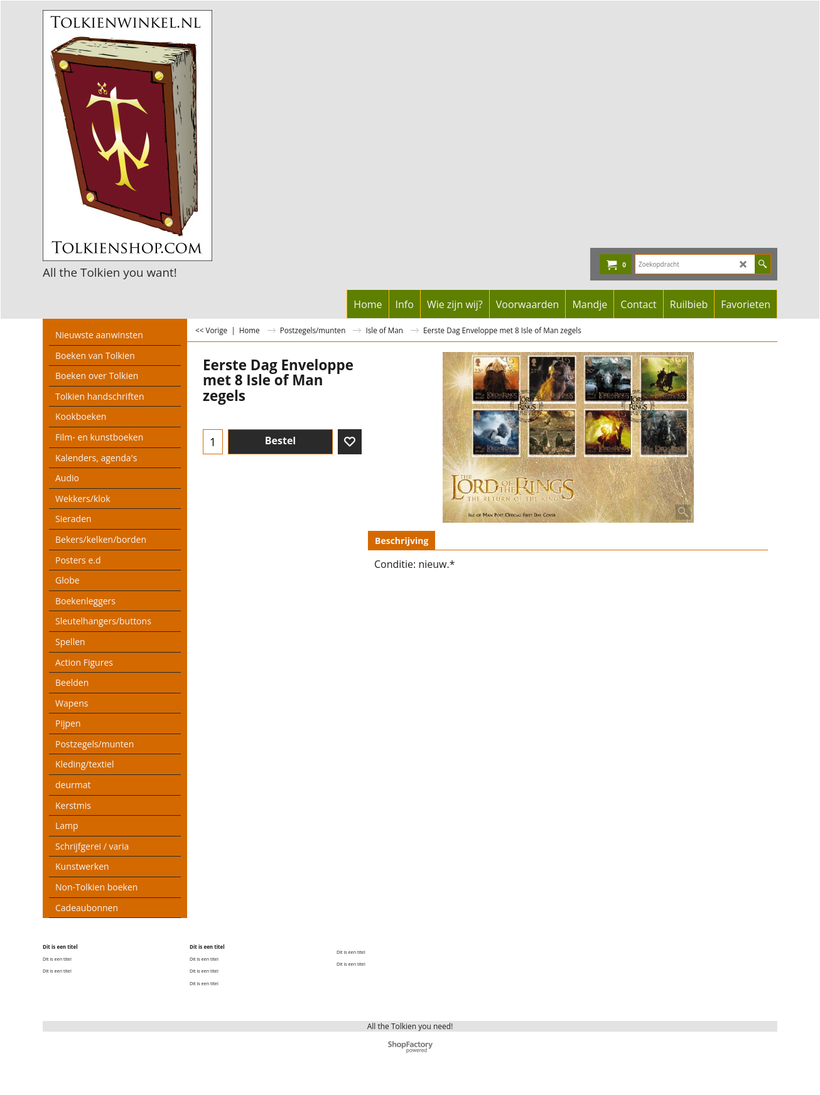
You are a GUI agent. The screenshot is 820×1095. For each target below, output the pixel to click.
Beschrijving (401, 541)
